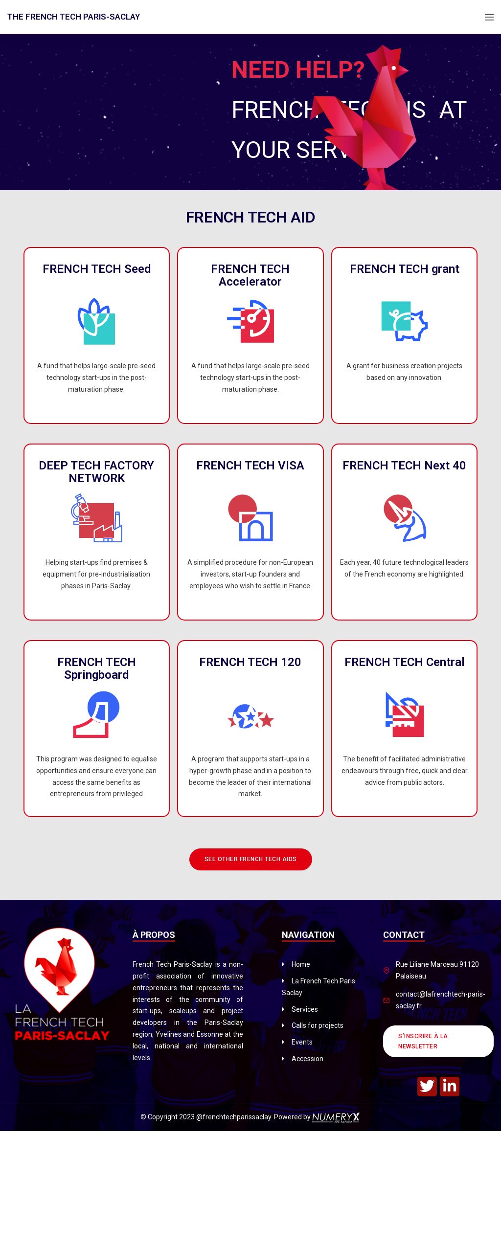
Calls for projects (317, 1025)
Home (301, 964)
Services (305, 1009)
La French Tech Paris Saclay (318, 987)
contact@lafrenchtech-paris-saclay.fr (440, 1000)
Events (302, 1042)
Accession (307, 1059)
